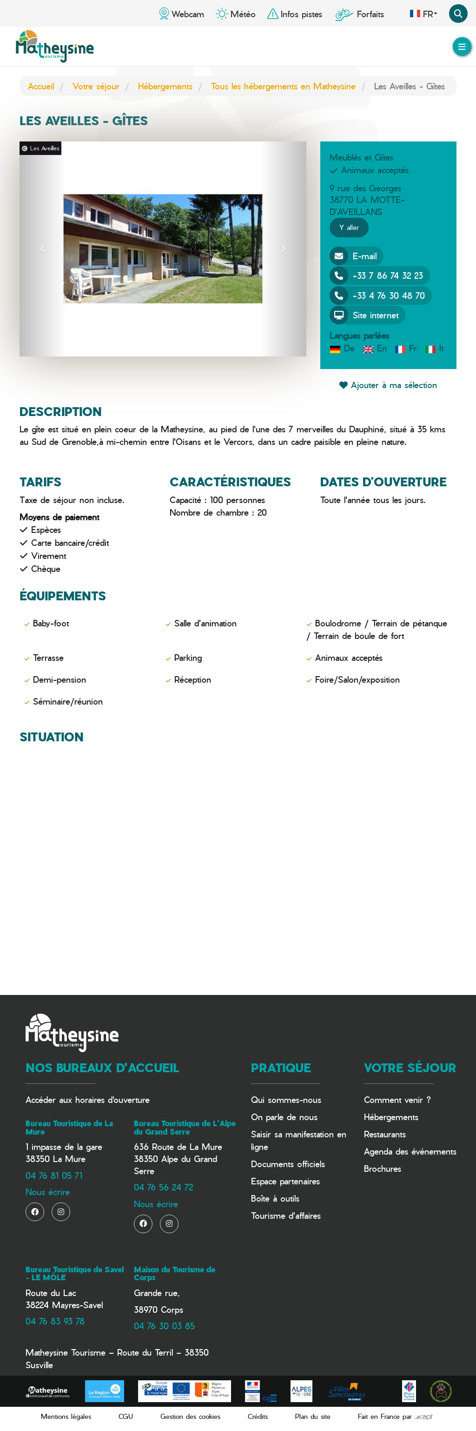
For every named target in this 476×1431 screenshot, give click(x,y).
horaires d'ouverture (112, 1099)
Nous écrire (48, 1191)
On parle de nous (284, 1117)
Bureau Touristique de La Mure (69, 1127)
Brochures (382, 1168)
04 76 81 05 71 (54, 1175)
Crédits (258, 1416)
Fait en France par (395, 1416)
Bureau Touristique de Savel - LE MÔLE (75, 1273)
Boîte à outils (275, 1198)
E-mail (353, 256)
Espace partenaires (285, 1181)
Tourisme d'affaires (286, 1215)
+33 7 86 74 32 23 (376, 275)
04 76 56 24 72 (163, 1187)
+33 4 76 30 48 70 (377, 295)
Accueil (41, 86)
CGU (126, 1416)
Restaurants (385, 1134)
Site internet (364, 315)
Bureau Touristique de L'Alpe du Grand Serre (185, 1127)
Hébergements (165, 86)
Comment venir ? (397, 1099)
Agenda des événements (410, 1151)
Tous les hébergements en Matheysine (283, 86)
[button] (43, 248)
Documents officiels (288, 1164)
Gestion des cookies (190, 1416)
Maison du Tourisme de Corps (174, 1273)
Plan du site (313, 1416)
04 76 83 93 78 (55, 1321)
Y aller (349, 227)
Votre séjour (96, 86)
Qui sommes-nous (286, 1099)
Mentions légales (66, 1416)
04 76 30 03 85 (164, 1325)
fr (423, 13)
